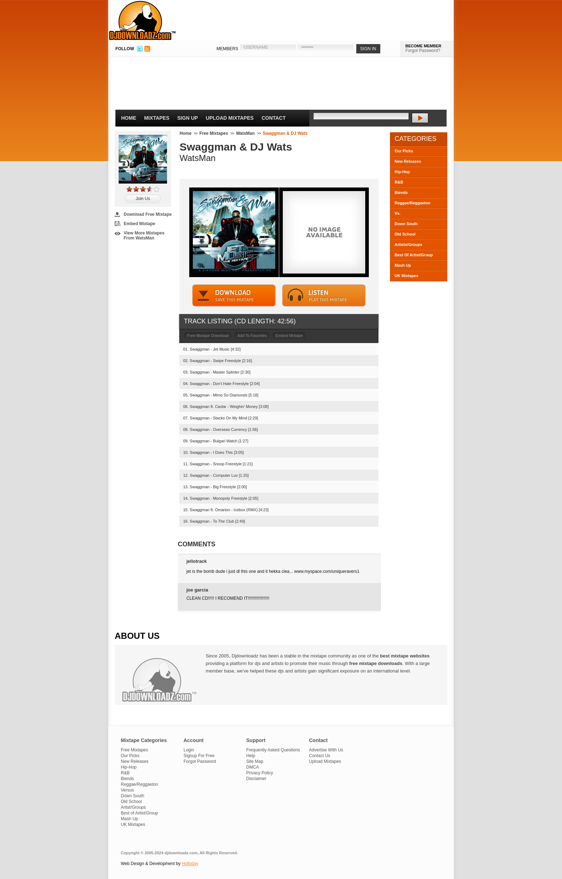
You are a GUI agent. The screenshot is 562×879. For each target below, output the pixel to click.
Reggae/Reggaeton (412, 203)
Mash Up (403, 265)
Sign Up (187, 118)
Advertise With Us (326, 749)
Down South (406, 224)
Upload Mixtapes (230, 118)
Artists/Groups (408, 244)
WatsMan (245, 133)
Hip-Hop (402, 172)
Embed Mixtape (139, 223)
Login (189, 749)
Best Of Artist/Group (414, 255)
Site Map (254, 761)
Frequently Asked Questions (273, 749)
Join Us (142, 198)
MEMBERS (227, 48)
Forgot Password (200, 761)
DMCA (252, 767)
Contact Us (319, 755)
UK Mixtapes (406, 276)
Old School (405, 234)
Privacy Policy (259, 772)
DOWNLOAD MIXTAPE (234, 296)
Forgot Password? (422, 50)
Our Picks (404, 151)
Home (128, 118)
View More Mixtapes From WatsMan (144, 236)
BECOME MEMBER (423, 46)
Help (250, 755)
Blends (401, 192)
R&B (399, 182)
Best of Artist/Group (139, 813)
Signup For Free (199, 755)
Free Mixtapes (213, 133)
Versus (127, 790)
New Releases (408, 161)
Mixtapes (157, 118)
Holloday (190, 863)
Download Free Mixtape (148, 214)
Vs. (398, 213)
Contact (274, 118)
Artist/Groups (133, 807)
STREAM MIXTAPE (324, 296)
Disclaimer (256, 778)
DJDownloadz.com (142, 20)
